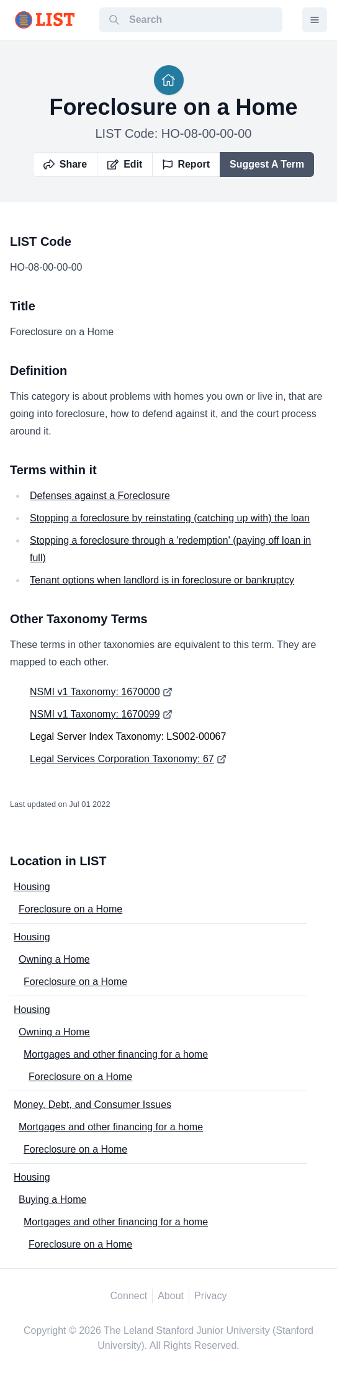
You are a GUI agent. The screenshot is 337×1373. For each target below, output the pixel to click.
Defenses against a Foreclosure (100, 495)
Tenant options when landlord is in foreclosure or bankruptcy (162, 580)
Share (65, 164)
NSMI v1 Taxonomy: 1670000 (95, 691)
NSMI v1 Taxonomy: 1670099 (95, 714)
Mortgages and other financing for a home (116, 1054)
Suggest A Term (267, 164)
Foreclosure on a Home (70, 909)
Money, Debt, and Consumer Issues (92, 1104)
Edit (124, 164)
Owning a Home (54, 959)
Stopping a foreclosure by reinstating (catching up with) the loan (170, 518)
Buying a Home (52, 1199)
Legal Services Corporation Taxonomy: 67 (122, 759)
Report (186, 164)
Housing (32, 886)
